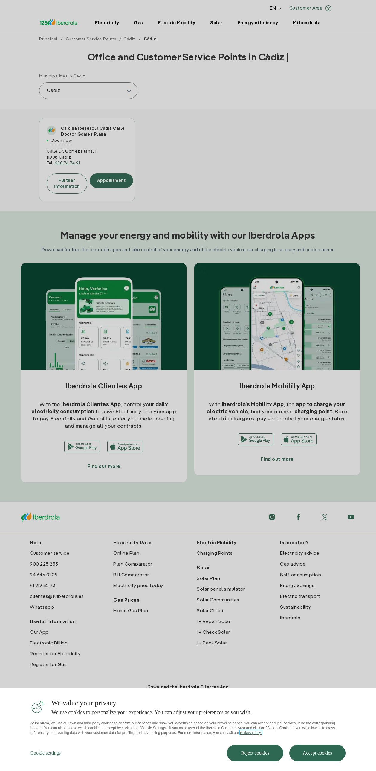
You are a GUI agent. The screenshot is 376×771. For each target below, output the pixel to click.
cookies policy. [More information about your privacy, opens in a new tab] (251, 746)
